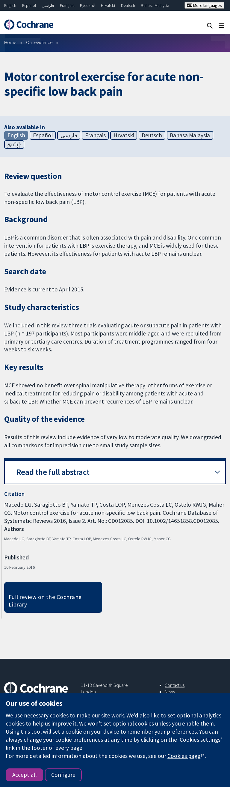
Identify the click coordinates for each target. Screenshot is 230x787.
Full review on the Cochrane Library (45, 600)
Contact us (174, 685)
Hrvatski (108, 5)
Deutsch (128, 5)
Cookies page (183, 755)
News (170, 692)
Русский (87, 5)
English (10, 5)
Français (67, 5)
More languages (204, 5)
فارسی (48, 5)
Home (10, 42)
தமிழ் (14, 144)
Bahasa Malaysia (155, 5)
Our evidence (39, 42)
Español (29, 5)
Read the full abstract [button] (53, 472)
